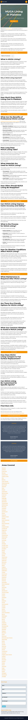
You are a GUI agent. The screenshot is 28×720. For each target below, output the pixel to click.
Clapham (4, 567)
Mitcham (4, 610)
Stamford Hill (4, 511)
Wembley (4, 629)
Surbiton (4, 656)
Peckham (4, 509)
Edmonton (4, 562)
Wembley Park (5, 626)
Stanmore (4, 646)
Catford (3, 525)
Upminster (4, 587)
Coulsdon (4, 647)
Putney (3, 602)
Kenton (3, 642)
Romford (4, 563)
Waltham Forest (5, 516)
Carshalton (4, 627)
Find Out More (14, 352)
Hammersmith (5, 604)
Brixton (3, 550)
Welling (3, 521)
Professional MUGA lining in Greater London (10, 121)
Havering (4, 580)
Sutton (3, 634)
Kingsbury (4, 622)
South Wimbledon (6, 612)
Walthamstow (5, 504)
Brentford (4, 632)
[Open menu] (26, 2)
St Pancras (4, 533)
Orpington (4, 597)
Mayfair (3, 552)
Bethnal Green (5, 493)
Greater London (5, 476)
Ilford (3, 488)
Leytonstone (4, 491)
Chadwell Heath (5, 526)
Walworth (4, 515)
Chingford (4, 548)
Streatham (4, 577)
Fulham (3, 594)
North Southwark (5, 523)
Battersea (4, 578)
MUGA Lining (9, 28)
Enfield (3, 589)
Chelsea (3, 572)
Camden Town (5, 545)
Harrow (3, 649)
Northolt (3, 657)
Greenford (4, 652)
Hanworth (4, 666)
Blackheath (4, 501)
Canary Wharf (21, 413)
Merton (3, 609)
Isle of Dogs (4, 484)
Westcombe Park (5, 483)
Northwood (4, 674)
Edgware (4, 631)
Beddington (4, 615)
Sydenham (4, 560)
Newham (3, 413)
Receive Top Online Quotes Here (14, 415)
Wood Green (4, 557)
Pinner (3, 664)
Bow (3, 478)
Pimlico (3, 555)
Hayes (3, 668)
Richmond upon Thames (7, 637)
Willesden (4, 600)
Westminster (4, 536)
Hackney (4, 496)
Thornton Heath (5, 592)
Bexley (3, 565)
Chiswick (4, 617)
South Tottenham (5, 520)
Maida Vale (4, 575)
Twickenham (4, 651)
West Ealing (4, 639)
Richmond (4, 636)
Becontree (4, 506)
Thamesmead (5, 503)
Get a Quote (14, 21)
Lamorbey (4, 540)
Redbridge (4, 498)
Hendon (3, 605)
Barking (3, 479)
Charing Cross (5, 535)
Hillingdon (4, 673)
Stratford (7, 413)
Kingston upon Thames (7, 654)
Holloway (4, 531)
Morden (3, 620)
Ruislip (3, 671)
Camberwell (4, 528)
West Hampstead (5, 583)
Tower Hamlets (5, 481)
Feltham (3, 669)
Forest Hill (4, 538)
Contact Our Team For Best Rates (14, 114)
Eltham (3, 513)
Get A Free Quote (14, 460)
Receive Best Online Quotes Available (14, 201)
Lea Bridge (4, 499)
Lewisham (4, 508)
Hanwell (3, 644)
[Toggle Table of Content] (12, 56)
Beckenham (4, 568)
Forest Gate (11, 413)
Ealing (3, 641)
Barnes (3, 614)
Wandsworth (4, 590)
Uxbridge (4, 676)
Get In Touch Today (14, 52)
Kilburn (3, 585)
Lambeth (4, 553)
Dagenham (4, 530)
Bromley (16, 413)
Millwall (3, 489)
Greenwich (4, 494)
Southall (3, 661)
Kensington (4, 582)
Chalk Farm (4, 558)
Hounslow (4, 659)
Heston (3, 663)
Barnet (3, 619)
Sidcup (3, 541)
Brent (3, 599)
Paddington (4, 570)
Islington (4, 518)
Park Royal (4, 624)
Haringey (4, 543)
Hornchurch (4, 573)
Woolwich (4, 486)
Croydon (3, 607)
